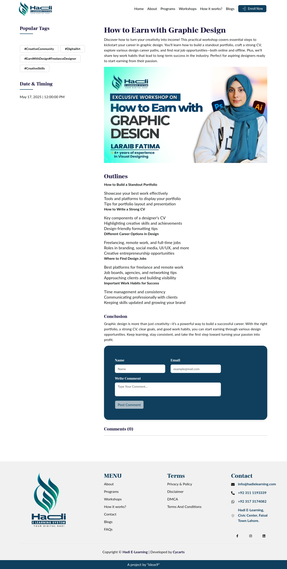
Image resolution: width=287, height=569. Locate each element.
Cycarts (179, 552)
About (152, 8)
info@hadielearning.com (257, 484)
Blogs (230, 8)
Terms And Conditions (184, 506)
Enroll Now (255, 8)
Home (139, 8)
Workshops (188, 8)
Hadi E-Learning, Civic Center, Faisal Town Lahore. (252, 515)
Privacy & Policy (179, 484)
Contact (110, 514)
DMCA (172, 499)
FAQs (108, 529)
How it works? (211, 8)
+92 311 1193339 (252, 492)
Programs (168, 8)
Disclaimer (175, 491)
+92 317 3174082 (252, 501)
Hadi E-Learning (135, 552)
